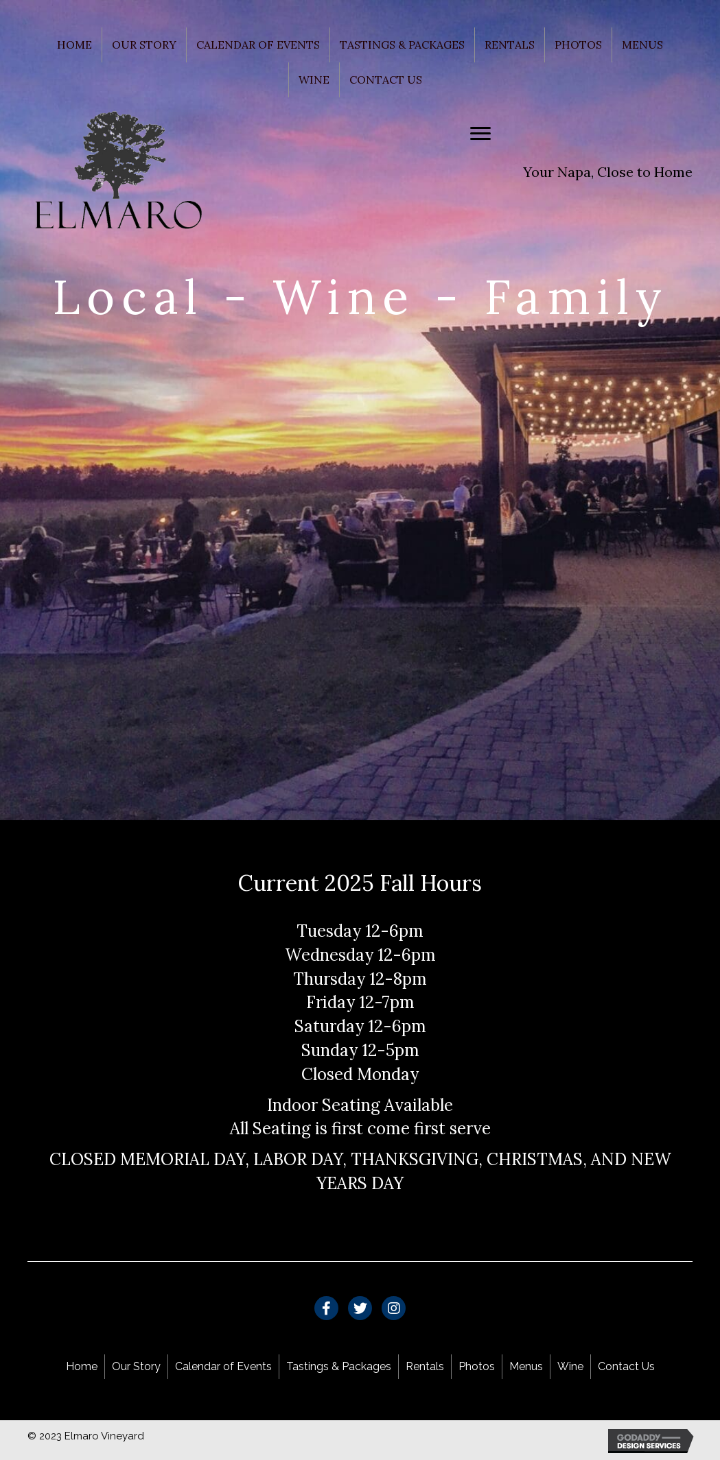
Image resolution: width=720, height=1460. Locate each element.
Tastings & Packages (402, 44)
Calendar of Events (258, 44)
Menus (642, 44)
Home (74, 44)
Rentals (510, 44)
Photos (578, 44)
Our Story (144, 44)
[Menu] (480, 133)
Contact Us (385, 79)
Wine (314, 79)
